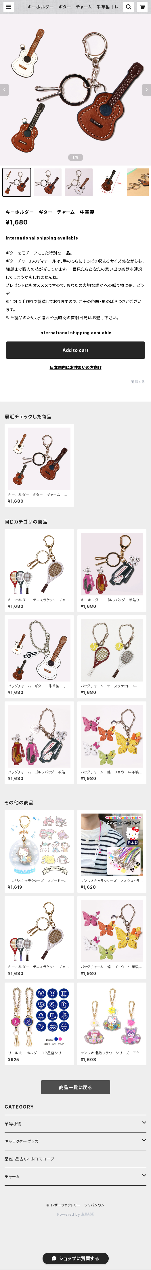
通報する (138, 382)
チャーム (12, 1176)
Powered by (75, 1214)
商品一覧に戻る (75, 1087)
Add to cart (75, 350)
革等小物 (13, 1123)
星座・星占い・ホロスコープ (29, 1158)
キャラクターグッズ (22, 1141)
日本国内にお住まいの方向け (76, 367)
